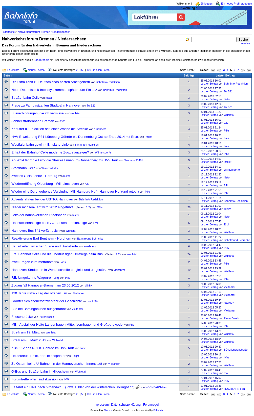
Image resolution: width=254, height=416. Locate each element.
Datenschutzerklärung (126, 404)
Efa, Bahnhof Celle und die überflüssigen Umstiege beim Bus (57, 254)
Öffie (99, 207)
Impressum (101, 404)
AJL (87, 183)
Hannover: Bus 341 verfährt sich (35, 230)
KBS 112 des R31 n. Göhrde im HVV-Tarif (42, 348)
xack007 (93, 301)
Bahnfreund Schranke (90, 238)
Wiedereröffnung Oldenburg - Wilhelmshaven (45, 184)
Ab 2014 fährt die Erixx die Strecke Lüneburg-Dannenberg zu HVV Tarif (64, 160)
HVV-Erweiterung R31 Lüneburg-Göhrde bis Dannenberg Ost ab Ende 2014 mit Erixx (75, 137)
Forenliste (13, 69)
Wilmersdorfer (103, 152)
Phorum (108, 410)
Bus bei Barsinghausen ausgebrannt (38, 309)
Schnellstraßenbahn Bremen (32, 121)
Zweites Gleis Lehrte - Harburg (34, 176)
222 (62, 121)
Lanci (227, 138)
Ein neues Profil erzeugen (236, 3)
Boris (63, 262)
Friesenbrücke (22, 317)
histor (49, 97)
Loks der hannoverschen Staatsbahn (38, 215)
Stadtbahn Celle (23, 168)
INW (226, 247)
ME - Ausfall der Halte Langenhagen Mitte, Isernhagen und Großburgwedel (67, 324)
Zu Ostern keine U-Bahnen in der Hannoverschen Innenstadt (56, 364)
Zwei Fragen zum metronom (32, 262)
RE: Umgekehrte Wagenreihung (35, 277)
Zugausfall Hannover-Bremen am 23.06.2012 (45, 285)
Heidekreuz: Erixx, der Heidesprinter (38, 356)
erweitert (245, 43)
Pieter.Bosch (46, 316)
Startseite (9, 31)
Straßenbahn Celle (25, 97)
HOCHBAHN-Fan (155, 387)
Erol (95, 222)
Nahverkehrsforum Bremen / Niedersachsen (44, 31)
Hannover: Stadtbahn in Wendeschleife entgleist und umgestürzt (59, 270)
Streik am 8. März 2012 (28, 340)
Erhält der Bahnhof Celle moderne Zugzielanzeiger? (50, 152)
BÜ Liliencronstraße (236, 349)
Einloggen (207, 3)
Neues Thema (36, 69)
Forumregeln (41, 59)
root (226, 373)
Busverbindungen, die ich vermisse (37, 113)
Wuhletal (75, 113)
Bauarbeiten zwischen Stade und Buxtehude (44, 246)
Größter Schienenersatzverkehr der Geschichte (46, 301)
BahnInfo (158, 410)
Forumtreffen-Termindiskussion (34, 379)
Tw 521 (228, 91)
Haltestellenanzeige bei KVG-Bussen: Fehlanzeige (49, 223)
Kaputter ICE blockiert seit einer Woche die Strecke (49, 129)
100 (89, 69)
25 (77, 69)
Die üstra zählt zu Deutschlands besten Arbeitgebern (50, 82)
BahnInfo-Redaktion (108, 82)
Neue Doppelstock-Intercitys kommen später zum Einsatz (54, 90)
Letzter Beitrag (209, 83)
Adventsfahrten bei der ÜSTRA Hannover (42, 199)
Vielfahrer (119, 269)
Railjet (148, 136)
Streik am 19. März (25, 332)
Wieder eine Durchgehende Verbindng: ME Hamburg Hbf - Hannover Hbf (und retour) (75, 191)
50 (82, 69)
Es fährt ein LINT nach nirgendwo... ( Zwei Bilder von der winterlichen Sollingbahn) (72, 387)
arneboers (100, 129)
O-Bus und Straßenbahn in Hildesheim (40, 371)
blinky (227, 208)
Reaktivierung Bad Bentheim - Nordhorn (41, 238)
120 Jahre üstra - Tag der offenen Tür (39, 293)
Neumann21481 (133, 160)
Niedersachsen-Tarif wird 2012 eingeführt (42, 207)
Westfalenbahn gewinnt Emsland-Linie (40, 144)
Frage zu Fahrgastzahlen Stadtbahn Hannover (46, 105)
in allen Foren (101, 69)
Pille (226, 130)
